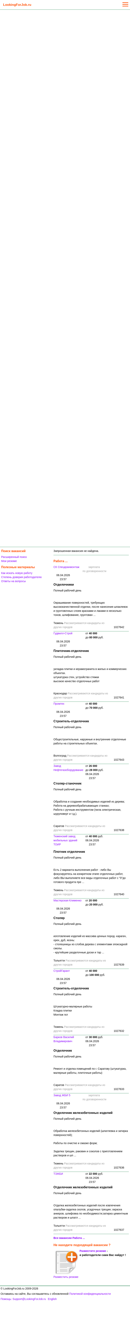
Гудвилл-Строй (62, 633)
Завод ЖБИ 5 (61, 1095)
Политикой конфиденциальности (90, 1293)
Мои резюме (9, 561)
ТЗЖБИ (58, 1173)
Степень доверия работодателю (21, 577)
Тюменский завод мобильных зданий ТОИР (65, 840)
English (52, 1299)
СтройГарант (61, 970)
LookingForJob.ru (17, 5)
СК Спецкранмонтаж (66, 567)
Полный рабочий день (67, 590)
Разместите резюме (93, 1250)
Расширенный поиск (14, 556)
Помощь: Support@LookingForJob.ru (23, 1299)
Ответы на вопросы (13, 581)
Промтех (58, 703)
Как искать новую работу (16, 573)
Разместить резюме (65, 1264)
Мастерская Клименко (67, 900)
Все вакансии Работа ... (69, 1237)
